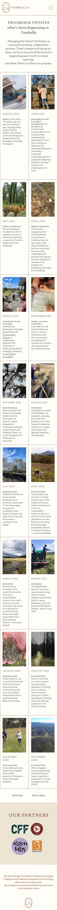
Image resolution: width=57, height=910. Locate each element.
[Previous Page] (17, 795)
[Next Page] (38, 795)
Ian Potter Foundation (9, 355)
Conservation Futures (9, 336)
